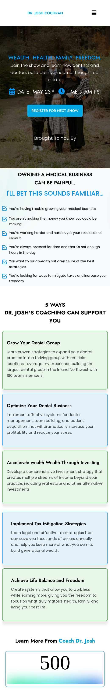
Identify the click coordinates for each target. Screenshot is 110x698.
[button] (94, 13)
